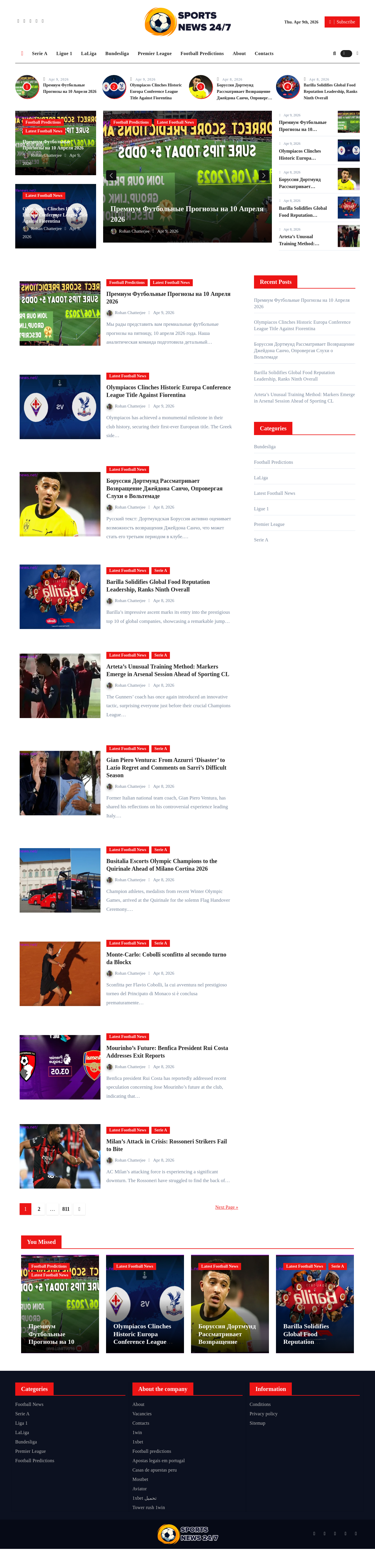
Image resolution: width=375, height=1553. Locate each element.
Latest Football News (43, 131)
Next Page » (226, 1207)
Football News (29, 1408)
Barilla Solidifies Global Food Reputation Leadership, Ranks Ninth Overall (330, 91)
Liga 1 (21, 1427)
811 (66, 1209)
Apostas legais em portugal (158, 1464)
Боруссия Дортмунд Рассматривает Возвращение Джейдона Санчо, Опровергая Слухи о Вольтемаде (164, 488)
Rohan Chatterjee (43, 155)
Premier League (155, 53)
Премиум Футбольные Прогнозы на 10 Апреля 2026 (303, 129)
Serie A (39, 53)
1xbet (137, 1445)
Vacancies (142, 1417)
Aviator (139, 1492)
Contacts (264, 53)
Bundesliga (117, 53)
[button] (357, 53)
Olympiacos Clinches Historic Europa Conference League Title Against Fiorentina (156, 91)
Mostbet (140, 1483)
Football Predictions (202, 53)
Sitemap (257, 1427)
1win (137, 1436)
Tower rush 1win (148, 1511)
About (239, 53)
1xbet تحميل (144, 1502)
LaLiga (89, 53)
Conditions (260, 1408)
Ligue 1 (64, 53)
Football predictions (151, 1455)
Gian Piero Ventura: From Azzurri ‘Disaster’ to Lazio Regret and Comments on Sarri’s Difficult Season (166, 767)
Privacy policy (264, 1417)
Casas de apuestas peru (154, 1474)
